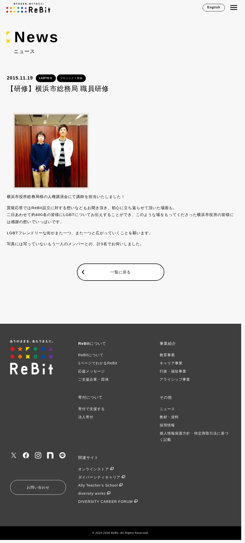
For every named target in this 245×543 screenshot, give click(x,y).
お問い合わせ (38, 487)
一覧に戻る (120, 272)
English (213, 7)
